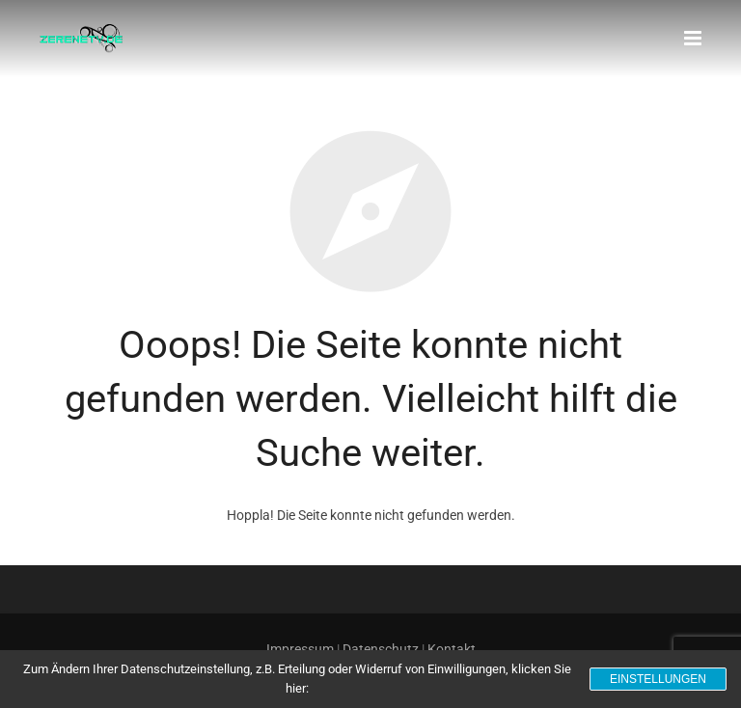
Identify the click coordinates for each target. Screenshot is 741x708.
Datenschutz (381, 649)
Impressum (300, 649)
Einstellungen (658, 679)
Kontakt (451, 649)
